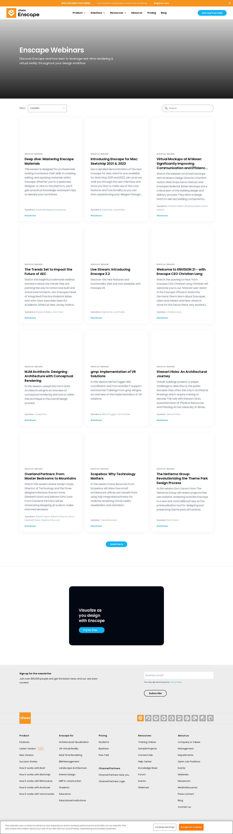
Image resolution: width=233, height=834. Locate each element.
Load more (116, 544)
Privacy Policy (176, 682)
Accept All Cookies (191, 827)
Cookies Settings (164, 827)
